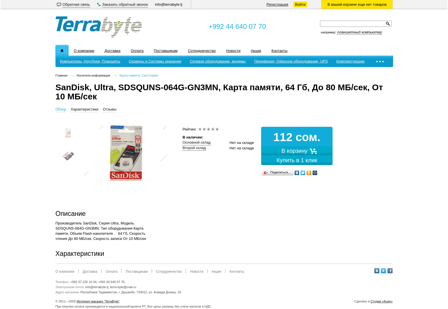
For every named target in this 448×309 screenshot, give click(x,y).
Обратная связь (76, 4)
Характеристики (84, 109)
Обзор (60, 109)
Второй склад (194, 148)
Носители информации (93, 75)
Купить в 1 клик (297, 160)
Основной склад (197, 142)
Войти (300, 4)
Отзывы (110, 109)
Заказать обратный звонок (125, 4)
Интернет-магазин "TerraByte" (98, 301)
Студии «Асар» (382, 301)
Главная (61, 75)
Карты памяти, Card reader (138, 75)
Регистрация (277, 4)
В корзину (296, 151)
